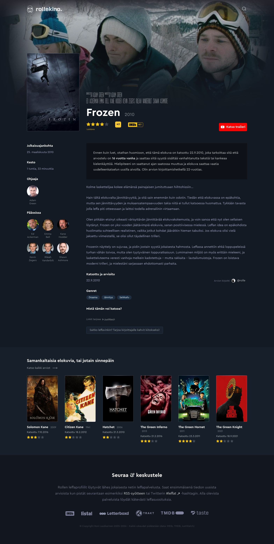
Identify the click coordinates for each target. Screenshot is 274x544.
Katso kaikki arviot (42, 368)
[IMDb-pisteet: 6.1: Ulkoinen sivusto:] (135, 124)
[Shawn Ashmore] (63, 252)
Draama (93, 297)
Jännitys (108, 297)
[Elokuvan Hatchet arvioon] (118, 407)
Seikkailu (124, 297)
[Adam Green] (33, 195)
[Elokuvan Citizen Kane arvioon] (80, 407)
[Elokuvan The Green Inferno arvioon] (155, 409)
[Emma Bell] (48, 229)
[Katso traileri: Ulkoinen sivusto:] (233, 124)
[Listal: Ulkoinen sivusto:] (86, 513)
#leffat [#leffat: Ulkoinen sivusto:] (171, 493)
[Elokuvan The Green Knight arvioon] (231, 409)
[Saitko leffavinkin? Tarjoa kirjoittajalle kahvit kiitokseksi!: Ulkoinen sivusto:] (124, 330)
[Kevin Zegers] (33, 252)
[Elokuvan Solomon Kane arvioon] (42, 407)
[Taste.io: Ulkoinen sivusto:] (199, 513)
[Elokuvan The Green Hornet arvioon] (193, 409)
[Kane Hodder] (63, 229)
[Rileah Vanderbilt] (48, 252)
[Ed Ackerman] (33, 229)
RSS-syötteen (134, 493)
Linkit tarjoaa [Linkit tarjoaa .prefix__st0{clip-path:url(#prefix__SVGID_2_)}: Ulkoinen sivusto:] (100, 319)
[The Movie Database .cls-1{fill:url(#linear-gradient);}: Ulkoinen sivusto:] (172, 513)
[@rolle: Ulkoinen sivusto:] (238, 281)
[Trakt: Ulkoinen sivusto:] (145, 513)
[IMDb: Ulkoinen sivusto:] (70, 513)
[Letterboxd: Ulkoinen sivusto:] (114, 513)
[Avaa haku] (244, 7)
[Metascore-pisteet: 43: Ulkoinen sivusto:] (118, 124)
